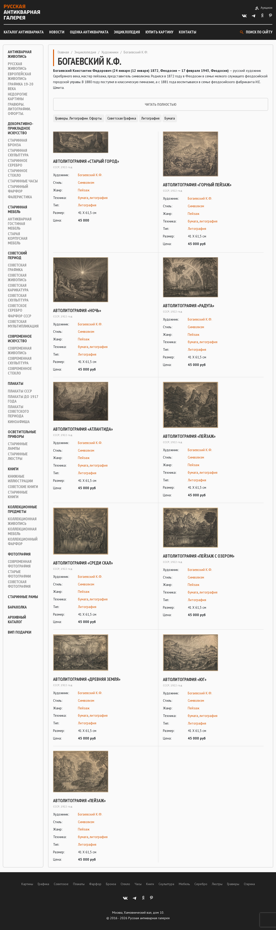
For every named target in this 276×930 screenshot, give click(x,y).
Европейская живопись (19, 76)
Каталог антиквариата (24, 32)
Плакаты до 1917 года (23, 399)
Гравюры (233, 884)
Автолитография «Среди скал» (83, 563)
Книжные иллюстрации (20, 478)
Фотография (19, 554)
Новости (56, 32)
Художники (109, 52)
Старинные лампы (18, 446)
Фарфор (95, 884)
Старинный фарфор (18, 188)
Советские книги (23, 486)
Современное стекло (20, 370)
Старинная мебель (17, 209)
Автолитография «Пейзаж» (189, 436)
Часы (138, 884)
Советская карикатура (18, 287)
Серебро (200, 884)
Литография (150, 118)
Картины (27, 884)
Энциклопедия (127, 32)
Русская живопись (17, 66)
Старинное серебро (17, 162)
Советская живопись (17, 277)
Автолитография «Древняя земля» (86, 679)
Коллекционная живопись (22, 521)
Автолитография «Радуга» (188, 305)
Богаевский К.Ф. (90, 175)
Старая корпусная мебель (17, 238)
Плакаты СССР (20, 391)
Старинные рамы (23, 596)
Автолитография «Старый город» (86, 161)
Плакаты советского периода (18, 411)
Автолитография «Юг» (184, 679)
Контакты (187, 32)
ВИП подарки (19, 632)
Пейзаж (83, 190)
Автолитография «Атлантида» (83, 429)
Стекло (125, 884)
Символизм (86, 182)
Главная (63, 52)
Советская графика (17, 267)
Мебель (184, 884)
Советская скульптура (18, 297)
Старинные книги (18, 494)
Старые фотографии (19, 574)
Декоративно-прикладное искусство (20, 128)
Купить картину (159, 32)
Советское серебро (17, 308)
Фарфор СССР (19, 316)
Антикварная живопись (19, 54)
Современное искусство (20, 338)
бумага (83, 198)
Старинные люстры (18, 456)
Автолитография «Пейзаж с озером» (198, 556)
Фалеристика (20, 197)
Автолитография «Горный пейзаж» (197, 184)
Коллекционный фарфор (22, 541)
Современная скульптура (19, 360)
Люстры (217, 884)
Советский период (17, 255)
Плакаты (15, 383)
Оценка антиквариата (89, 32)
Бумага (170, 118)
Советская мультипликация (23, 323)
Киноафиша (19, 421)
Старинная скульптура (18, 152)
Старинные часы (23, 181)
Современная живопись (19, 350)
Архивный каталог (17, 619)
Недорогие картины (17, 96)
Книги (13, 469)
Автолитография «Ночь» (77, 310)
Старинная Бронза (17, 142)
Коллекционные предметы (22, 509)
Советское (61, 884)
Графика (43, 884)
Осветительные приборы (22, 434)
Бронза (111, 884)
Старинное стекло (17, 173)
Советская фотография (19, 584)
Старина (249, 884)
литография (99, 198)
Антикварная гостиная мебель (19, 224)
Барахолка (17, 607)
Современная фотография (19, 563)
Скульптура (166, 884)
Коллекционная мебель (22, 531)
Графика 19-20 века (20, 86)
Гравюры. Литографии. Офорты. (19, 109)
